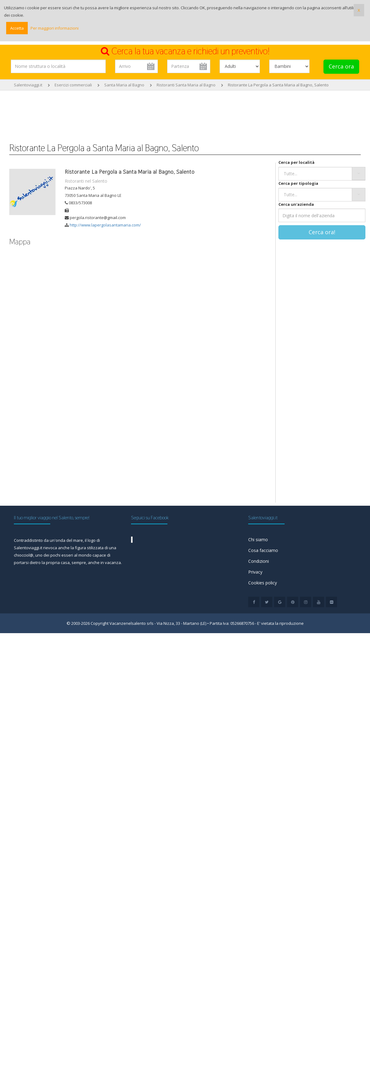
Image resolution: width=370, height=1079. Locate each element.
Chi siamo (258, 539)
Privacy (255, 572)
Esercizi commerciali (73, 85)
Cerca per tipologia (298, 183)
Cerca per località (296, 162)
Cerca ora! (322, 232)
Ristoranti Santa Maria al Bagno (186, 85)
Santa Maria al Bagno (124, 85)
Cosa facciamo (263, 550)
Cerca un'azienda (296, 204)
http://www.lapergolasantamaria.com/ (105, 225)
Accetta (17, 28)
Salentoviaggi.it (28, 85)
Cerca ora (341, 66)
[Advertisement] (185, 113)
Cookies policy (262, 583)
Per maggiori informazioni (55, 28)
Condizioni (258, 561)
